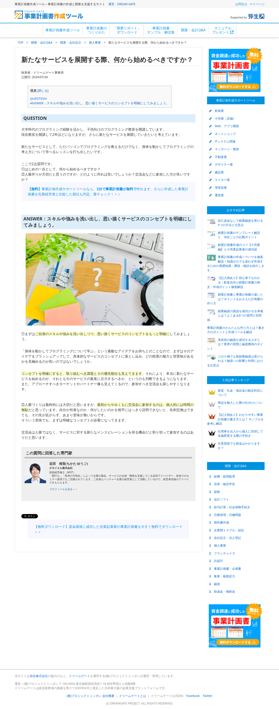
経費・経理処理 (222, 476)
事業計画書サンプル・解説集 (161, 30)
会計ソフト (219, 499)
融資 (214, 584)
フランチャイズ (222, 553)
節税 (214, 492)
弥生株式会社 (39, 676)
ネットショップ (222, 134)
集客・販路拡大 (222, 576)
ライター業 (219, 180)
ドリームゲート (79, 676)
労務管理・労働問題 (225, 515)
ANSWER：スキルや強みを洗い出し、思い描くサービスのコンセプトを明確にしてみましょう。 (100, 103)
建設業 (216, 172)
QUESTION (38, 98)
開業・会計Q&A (193, 30)
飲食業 (216, 111)
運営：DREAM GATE (122, 4)
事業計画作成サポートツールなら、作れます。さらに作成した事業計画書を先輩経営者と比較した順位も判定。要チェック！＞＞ (108, 191)
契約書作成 (219, 522)
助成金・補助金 (222, 591)
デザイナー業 (221, 164)
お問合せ (241, 4)
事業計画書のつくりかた (96, 30)
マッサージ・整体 (224, 149)
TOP (20, 42)
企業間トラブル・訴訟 (226, 530)
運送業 (216, 195)
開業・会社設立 (70, 42)
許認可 (216, 561)
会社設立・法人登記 (225, 538)
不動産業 (218, 157)
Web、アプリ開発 (224, 126)
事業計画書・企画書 (225, 569)
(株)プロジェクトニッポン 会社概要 (91, 696)
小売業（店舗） (222, 118)
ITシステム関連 (222, 141)
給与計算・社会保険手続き (229, 507)
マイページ (257, 4)
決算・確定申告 (222, 484)
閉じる (42, 91)
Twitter (207, 696)
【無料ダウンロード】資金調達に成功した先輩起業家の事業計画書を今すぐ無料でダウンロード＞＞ (108, 529)
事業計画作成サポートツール (235, 100)
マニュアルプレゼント (223, 30)
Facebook (193, 696)
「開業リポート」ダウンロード (127, 30)
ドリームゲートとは (132, 696)
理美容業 (218, 187)
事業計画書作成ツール (62, 30)
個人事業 (95, 42)
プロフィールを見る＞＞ (63, 489)
